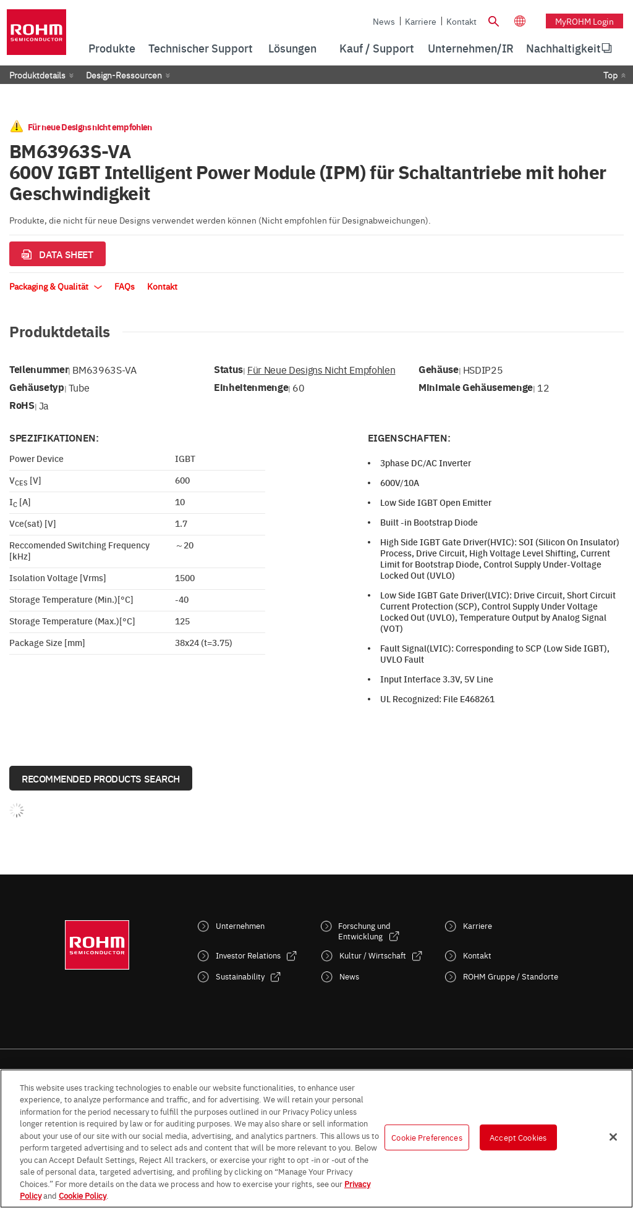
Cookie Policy (82, 1195)
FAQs (124, 286)
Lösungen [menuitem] (292, 48)
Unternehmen (240, 925)
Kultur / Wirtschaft (372, 955)
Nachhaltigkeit (563, 48)
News (384, 21)
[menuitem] (563, 48)
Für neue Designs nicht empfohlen (321, 369)
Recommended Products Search (101, 778)
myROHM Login (584, 21)
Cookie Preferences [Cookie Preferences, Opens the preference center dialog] (426, 1137)
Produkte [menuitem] (111, 48)
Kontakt (461, 21)
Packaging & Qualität (55, 286)
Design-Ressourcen (124, 75)
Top (610, 75)
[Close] (613, 1137)
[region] (316, 1138)
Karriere (420, 21)
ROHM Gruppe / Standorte (510, 976)
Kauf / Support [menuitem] (376, 48)
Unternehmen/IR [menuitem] (471, 48)
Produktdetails (37, 75)
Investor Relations (248, 955)
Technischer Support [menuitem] (200, 48)
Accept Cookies (518, 1137)
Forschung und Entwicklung (364, 930)
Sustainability (240, 976)
